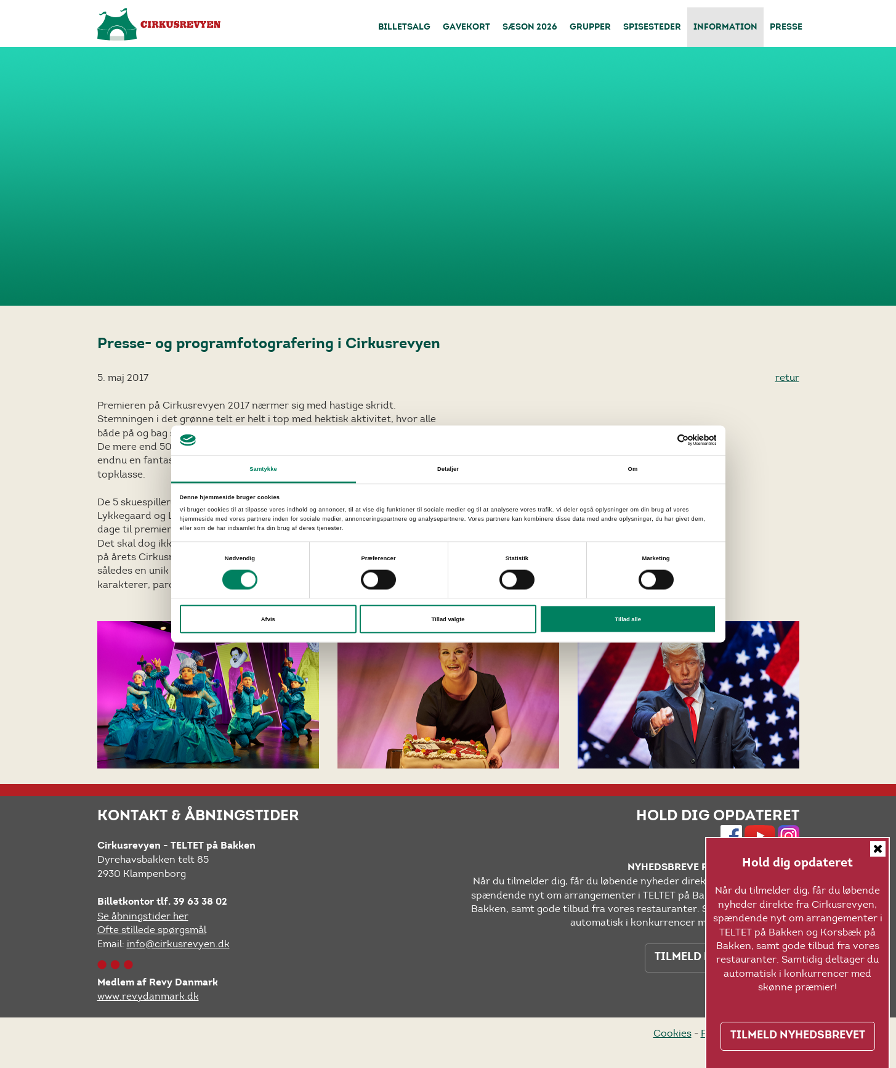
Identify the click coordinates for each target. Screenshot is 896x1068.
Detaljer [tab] (448, 468)
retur (787, 377)
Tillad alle (627, 619)
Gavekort (466, 27)
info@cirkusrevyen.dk (178, 944)
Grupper (590, 27)
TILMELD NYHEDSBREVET (797, 1036)
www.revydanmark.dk (148, 996)
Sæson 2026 (529, 27)
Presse (786, 27)
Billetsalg (404, 27)
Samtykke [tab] (263, 468)
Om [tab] (633, 468)
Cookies (672, 1033)
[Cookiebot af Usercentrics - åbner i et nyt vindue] (662, 440)
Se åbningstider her (142, 916)
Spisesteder (652, 27)
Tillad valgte (448, 619)
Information (725, 27)
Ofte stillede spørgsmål (151, 930)
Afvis (268, 619)
